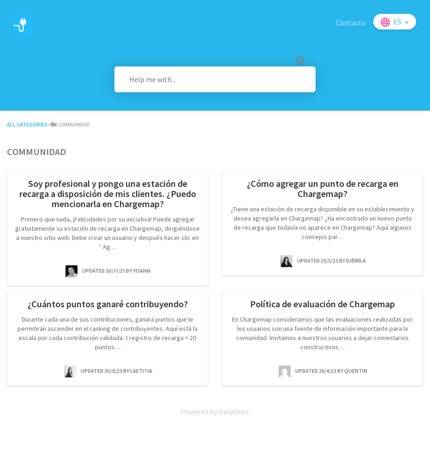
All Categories (27, 124)
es (398, 21)
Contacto (351, 22)
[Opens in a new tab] (215, 411)
